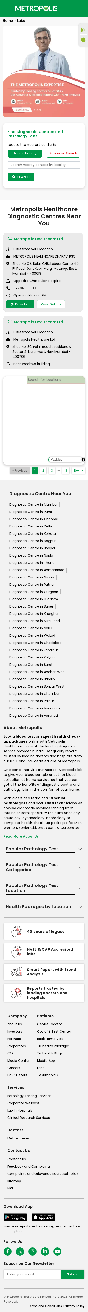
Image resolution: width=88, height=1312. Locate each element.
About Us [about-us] (14, 1024)
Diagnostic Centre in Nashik (31, 577)
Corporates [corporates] (16, 1046)
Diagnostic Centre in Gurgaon (33, 591)
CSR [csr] (10, 1053)
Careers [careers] (13, 1068)
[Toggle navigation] (7, 8)
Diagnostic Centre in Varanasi (33, 715)
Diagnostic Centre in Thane (31, 562)
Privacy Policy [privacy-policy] (74, 1306)
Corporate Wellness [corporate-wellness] (23, 1103)
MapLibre (56, 459)
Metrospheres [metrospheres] (18, 1138)
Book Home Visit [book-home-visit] (50, 1038)
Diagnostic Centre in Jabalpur (33, 650)
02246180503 (24, 288)
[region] (44, 420)
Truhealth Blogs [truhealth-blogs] (49, 1053)
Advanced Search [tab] (63, 153)
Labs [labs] (40, 1068)
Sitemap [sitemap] (14, 1181)
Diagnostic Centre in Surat (31, 664)
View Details (51, 304)
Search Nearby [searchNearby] (24, 153)
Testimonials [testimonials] (47, 1075)
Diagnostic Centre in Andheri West (37, 671)
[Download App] (15, 1217)
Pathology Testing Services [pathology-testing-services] (29, 1095)
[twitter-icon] (20, 1251)
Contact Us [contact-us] (16, 1159)
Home (8, 20)
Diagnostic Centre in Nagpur (32, 541)
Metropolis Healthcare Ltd (35, 239)
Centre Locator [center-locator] (49, 1024)
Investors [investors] (14, 1031)
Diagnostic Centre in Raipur (31, 701)
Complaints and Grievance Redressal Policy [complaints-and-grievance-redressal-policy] (42, 1173)
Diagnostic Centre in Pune (30, 511)
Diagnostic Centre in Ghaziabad (35, 642)
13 (66, 471)
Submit (73, 1274)
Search (21, 177)
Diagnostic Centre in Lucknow (33, 599)
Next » (78, 471)
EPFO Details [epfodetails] (17, 1075)
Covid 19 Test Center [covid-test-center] (54, 1031)
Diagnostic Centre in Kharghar (34, 613)
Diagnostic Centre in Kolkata (32, 533)
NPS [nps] (10, 1188)
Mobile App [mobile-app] (46, 1060)
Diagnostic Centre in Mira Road (34, 621)
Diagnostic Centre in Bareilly (32, 679)
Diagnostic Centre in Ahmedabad (36, 570)
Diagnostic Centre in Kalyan (32, 657)
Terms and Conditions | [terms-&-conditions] (46, 1306)
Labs (21, 20)
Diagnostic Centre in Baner (31, 606)
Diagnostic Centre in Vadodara (34, 708)
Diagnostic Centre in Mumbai (33, 504)
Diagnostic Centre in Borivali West (37, 686)
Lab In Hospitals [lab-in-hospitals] (19, 1110)
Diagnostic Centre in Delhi (30, 526)
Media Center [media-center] (18, 1060)
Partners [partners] (14, 1038)
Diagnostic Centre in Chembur (34, 693)
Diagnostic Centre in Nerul (30, 628)
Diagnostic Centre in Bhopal (32, 548)
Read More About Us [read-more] (21, 836)
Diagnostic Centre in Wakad (32, 635)
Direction (20, 304)
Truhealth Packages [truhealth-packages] (53, 1046)
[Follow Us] (8, 1251)
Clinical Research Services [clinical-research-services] (28, 1117)
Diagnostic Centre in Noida (31, 555)
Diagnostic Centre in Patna (31, 584)
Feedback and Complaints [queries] (28, 1166)
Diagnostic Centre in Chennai (33, 519)
